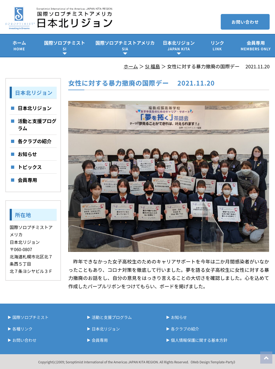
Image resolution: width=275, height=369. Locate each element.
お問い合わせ (245, 22)
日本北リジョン (178, 45)
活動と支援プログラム (37, 124)
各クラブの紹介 (35, 141)
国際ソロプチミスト (64, 45)
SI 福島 (152, 66)
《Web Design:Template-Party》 (213, 362)
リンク (217, 45)
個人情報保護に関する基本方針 (199, 340)
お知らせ (27, 153)
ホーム (19, 45)
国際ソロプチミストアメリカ (125, 45)
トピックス (30, 166)
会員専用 (255, 45)
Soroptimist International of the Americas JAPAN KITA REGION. (112, 362)
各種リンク (22, 329)
